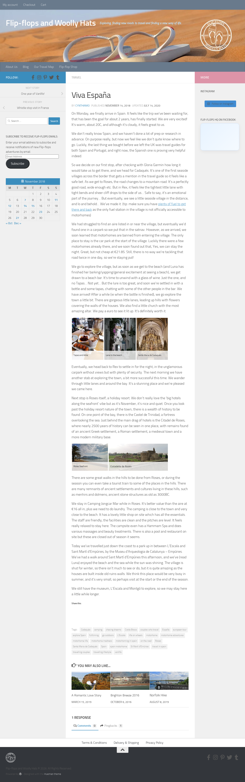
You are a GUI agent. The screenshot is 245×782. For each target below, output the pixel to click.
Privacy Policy (154, 742)
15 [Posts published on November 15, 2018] (32, 206)
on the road (146, 640)
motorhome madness (101, 640)
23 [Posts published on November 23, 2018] (40, 212)
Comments (85, 725)
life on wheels (136, 635)
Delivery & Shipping (126, 742)
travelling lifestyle (102, 652)
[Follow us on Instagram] (39, 77)
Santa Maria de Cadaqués (85, 646)
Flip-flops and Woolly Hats (51, 23)
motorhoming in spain (126, 640)
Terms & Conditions (94, 742)
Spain (103, 646)
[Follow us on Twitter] (51, 77)
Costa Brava (131, 629)
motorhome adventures (172, 635)
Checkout (29, 5)
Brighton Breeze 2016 (126, 695)
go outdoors (108, 635)
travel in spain (159, 646)
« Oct (9, 223)
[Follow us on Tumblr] (57, 77)
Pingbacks (113, 725)
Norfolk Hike (158, 695)
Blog (26, 67)
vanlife (118, 652)
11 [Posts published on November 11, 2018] (56, 200)
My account (10, 5)
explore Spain (79, 635)
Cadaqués (85, 629)
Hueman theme (52, 773)
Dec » (17, 223)
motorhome (151, 635)
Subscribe (17, 163)
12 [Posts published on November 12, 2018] (9, 206)
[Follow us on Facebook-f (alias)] (33, 77)
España (165, 629)
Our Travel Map (44, 67)
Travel (77, 77)
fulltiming (94, 635)
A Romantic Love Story (87, 695)
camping (98, 629)
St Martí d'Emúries (140, 646)
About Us (11, 67)
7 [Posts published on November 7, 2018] (25, 200)
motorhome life (80, 640)
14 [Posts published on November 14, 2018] (25, 206)
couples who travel (149, 629)
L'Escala (121, 635)
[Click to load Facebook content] (220, 136)
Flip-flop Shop (68, 67)
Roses (158, 640)
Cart (43, 5)
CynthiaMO (82, 105)
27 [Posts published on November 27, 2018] (17, 218)
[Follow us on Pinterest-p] (45, 77)
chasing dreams (113, 629)
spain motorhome (118, 646)
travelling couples (81, 652)
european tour (179, 629)
